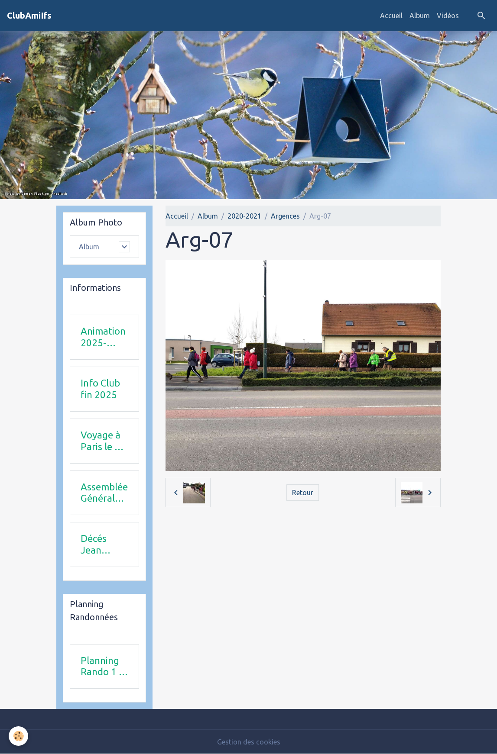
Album (419, 15)
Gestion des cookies (248, 742)
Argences (285, 216)
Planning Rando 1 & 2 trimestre (103, 666)
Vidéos (448, 15)
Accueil (391, 15)
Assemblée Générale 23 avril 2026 (104, 493)
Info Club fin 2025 (100, 388)
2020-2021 (244, 216)
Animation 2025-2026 (103, 337)
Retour (302, 492)
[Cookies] (18, 736)
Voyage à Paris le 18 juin (103, 441)
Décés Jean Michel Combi (95, 544)
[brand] (29, 15)
